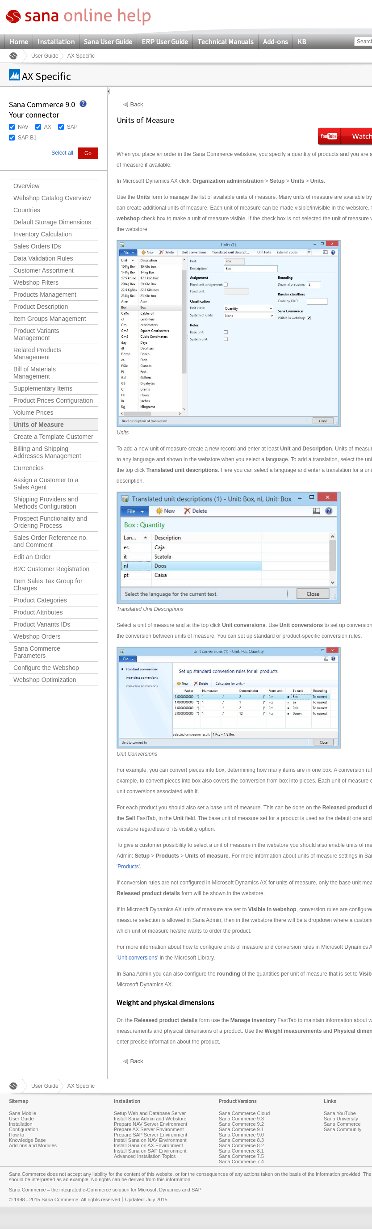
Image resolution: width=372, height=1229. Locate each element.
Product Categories (40, 600)
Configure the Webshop (46, 667)
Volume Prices (33, 412)
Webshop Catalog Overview (52, 198)
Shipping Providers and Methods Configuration (45, 503)
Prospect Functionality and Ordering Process (50, 522)
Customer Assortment (43, 270)
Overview (26, 185)
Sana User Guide (108, 41)
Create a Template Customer (53, 436)
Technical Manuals (225, 41)
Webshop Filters (36, 282)
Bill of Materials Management (34, 373)
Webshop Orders (37, 636)
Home (18, 41)
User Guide (45, 56)
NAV (23, 127)
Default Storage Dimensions (52, 222)
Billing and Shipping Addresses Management (47, 452)
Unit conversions (137, 958)
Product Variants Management (36, 334)
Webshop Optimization (44, 679)
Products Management (44, 294)
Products (127, 866)
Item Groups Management (49, 318)
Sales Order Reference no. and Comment (50, 541)
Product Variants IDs (41, 624)
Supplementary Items (42, 388)
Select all (62, 153)
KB (301, 41)
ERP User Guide (165, 41)
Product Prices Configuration (53, 400)
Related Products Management (37, 353)
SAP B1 (27, 138)
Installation (56, 41)
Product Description (40, 306)
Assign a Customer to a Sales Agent (46, 483)
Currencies (28, 467)
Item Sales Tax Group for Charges (48, 584)
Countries (26, 210)
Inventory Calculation (42, 234)
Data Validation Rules (43, 258)
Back (136, 104)
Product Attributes (38, 612)
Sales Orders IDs (37, 246)
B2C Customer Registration (51, 568)
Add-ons (275, 41)
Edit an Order (31, 556)
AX (47, 127)
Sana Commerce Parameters (36, 652)
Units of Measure (38, 424)
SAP (72, 127)
